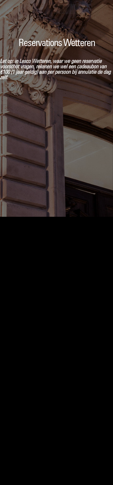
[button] (98, 9)
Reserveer (69, 9)
